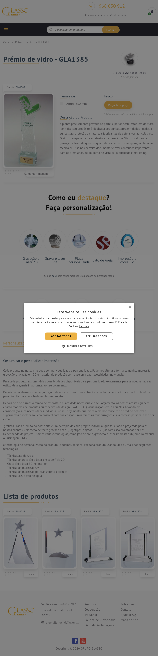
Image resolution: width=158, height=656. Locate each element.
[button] (79, 346)
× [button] (129, 307)
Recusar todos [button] (96, 336)
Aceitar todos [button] (61, 336)
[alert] (79, 328)
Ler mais (84, 326)
